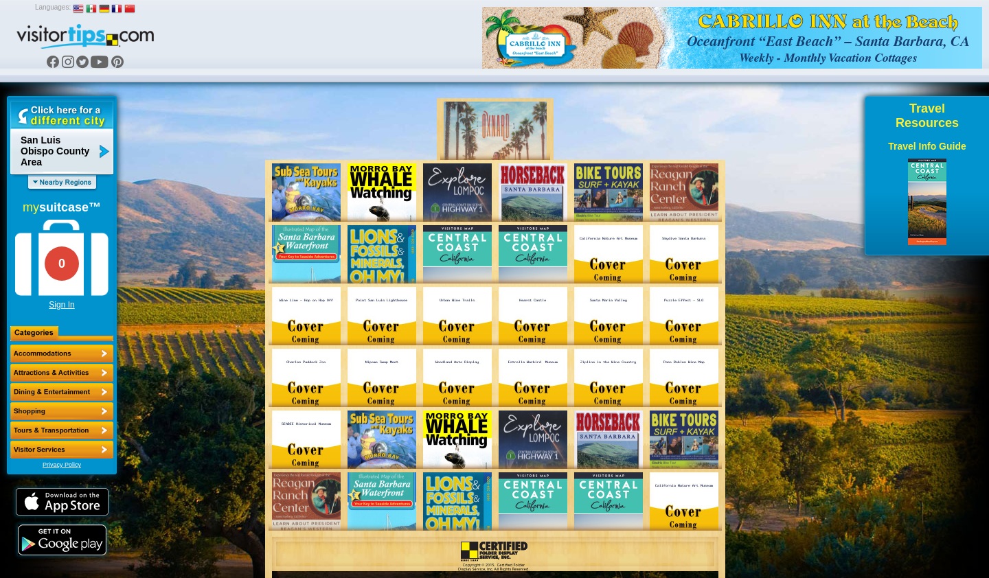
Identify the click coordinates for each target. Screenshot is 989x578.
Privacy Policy (62, 464)
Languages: (53, 7)
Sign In (61, 305)
